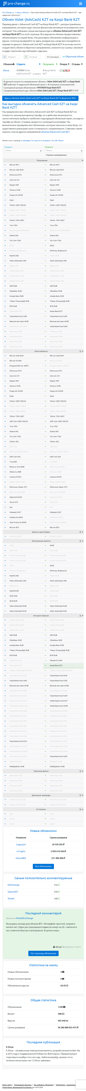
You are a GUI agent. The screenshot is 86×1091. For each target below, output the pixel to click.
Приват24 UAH (16, 660)
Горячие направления (56, 155)
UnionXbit (21, 858)
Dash (12, 200)
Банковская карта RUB (19, 321)
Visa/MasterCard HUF (18, 716)
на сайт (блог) (58, 140)
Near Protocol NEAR (18, 522)
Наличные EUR (16, 341)
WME (12, 545)
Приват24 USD (16, 761)
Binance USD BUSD (17, 492)
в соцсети (36, 140)
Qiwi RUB (13, 550)
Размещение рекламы (22, 1085)
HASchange (13, 885)
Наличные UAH (16, 347)
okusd (12, 819)
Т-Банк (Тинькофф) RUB (19, 301)
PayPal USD (14, 256)
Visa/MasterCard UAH (18, 326)
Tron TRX (13, 225)
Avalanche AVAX (16, 517)
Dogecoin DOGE (16, 195)
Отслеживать (53, 57)
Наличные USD (16, 331)
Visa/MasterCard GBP (18, 691)
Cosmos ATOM (15, 477)
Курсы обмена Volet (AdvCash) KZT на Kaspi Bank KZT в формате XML (40, 98)
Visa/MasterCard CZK (18, 736)
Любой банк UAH (17, 281)
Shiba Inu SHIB (15, 472)
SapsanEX (13, 891)
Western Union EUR (18, 805)
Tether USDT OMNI (17, 482)
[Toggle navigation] (80, 4)
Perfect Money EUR (18, 560)
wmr (11, 814)
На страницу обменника (43, 953)
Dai (11, 507)
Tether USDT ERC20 (18, 205)
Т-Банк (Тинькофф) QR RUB (21, 670)
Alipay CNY (14, 266)
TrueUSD (13, 462)
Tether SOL (14, 441)
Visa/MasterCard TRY (18, 721)
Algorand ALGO (16, 497)
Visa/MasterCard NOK (18, 746)
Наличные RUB (16, 336)
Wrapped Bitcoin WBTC (19, 366)
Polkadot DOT (15, 512)
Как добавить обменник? (43, 1085)
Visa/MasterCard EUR (18, 675)
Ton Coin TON (15, 240)
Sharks (11, 898)
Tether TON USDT (17, 220)
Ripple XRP (14, 185)
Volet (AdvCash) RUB (18, 606)
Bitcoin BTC (14, 165)
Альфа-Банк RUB (17, 296)
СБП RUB (13, 286)
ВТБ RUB (13, 306)
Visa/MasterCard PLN (18, 731)
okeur (12, 824)
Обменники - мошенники (66, 1085)
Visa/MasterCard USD (18, 316)
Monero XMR (15, 190)
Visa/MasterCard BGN (18, 751)
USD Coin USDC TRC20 (19, 452)
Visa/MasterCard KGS (18, 741)
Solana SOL (14, 235)
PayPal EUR (14, 591)
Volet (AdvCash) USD (18, 261)
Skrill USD (13, 596)
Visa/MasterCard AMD (19, 706)
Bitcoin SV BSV (16, 361)
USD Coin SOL (15, 457)
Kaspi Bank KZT (16, 311)
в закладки (25, 140)
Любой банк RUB (17, 276)
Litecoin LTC (14, 180)
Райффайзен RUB (17, 766)
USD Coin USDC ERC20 (19, 421)
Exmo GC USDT (16, 536)
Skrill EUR (13, 601)
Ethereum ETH (16, 175)
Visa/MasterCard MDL (18, 711)
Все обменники (43, 866)
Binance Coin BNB (17, 467)
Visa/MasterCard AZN (18, 756)
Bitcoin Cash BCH (17, 170)
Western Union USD (18, 800)
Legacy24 (21, 844)
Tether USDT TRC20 (18, 210)
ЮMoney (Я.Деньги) (18, 251)
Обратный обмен (74, 56)
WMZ (12, 245)
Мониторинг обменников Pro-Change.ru (17, 1087)
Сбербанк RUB (16, 291)
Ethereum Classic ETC (18, 487)
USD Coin (13, 447)
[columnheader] (9, 64)
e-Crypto (21, 851)
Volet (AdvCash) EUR (18, 611)
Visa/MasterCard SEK (18, 726)
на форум (46, 140)
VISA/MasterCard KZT (18, 701)
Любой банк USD (17, 271)
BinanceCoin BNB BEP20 (20, 230)
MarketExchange (24, 918)
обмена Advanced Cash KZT (55, 132)
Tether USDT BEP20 (18, 215)
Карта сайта (7, 1085)
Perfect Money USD (18, 555)
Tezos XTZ (14, 502)
